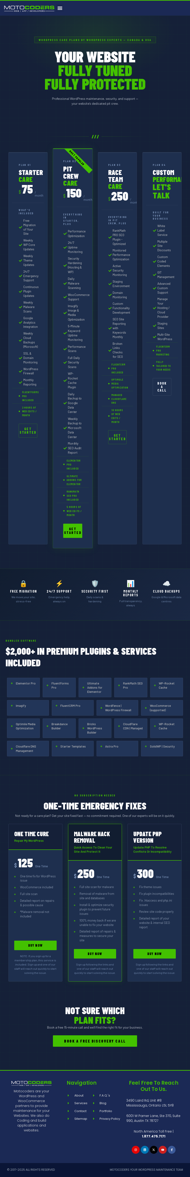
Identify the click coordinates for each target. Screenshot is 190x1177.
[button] (60, 8)
